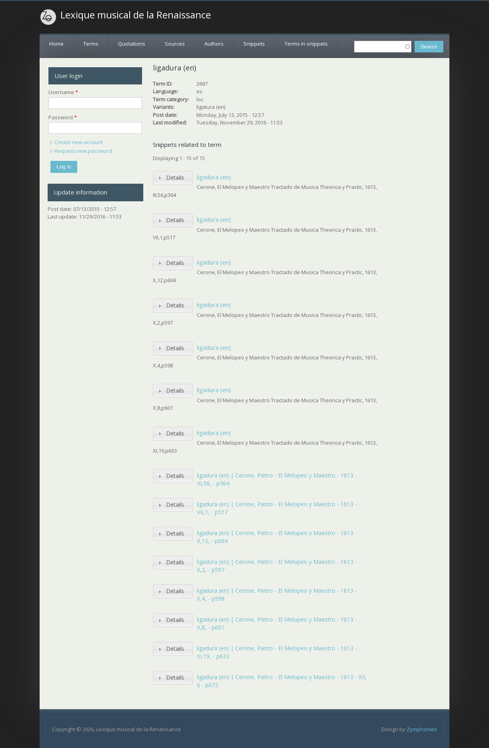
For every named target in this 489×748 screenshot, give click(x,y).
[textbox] (382, 46)
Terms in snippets (306, 43)
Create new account (78, 142)
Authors (214, 43)
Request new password (83, 150)
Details (175, 177)
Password (62, 117)
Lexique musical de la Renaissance (135, 15)
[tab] (173, 178)
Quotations (131, 43)
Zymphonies (422, 729)
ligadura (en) (214, 177)
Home (56, 43)
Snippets (254, 43)
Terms (90, 43)
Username (63, 92)
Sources (175, 43)
